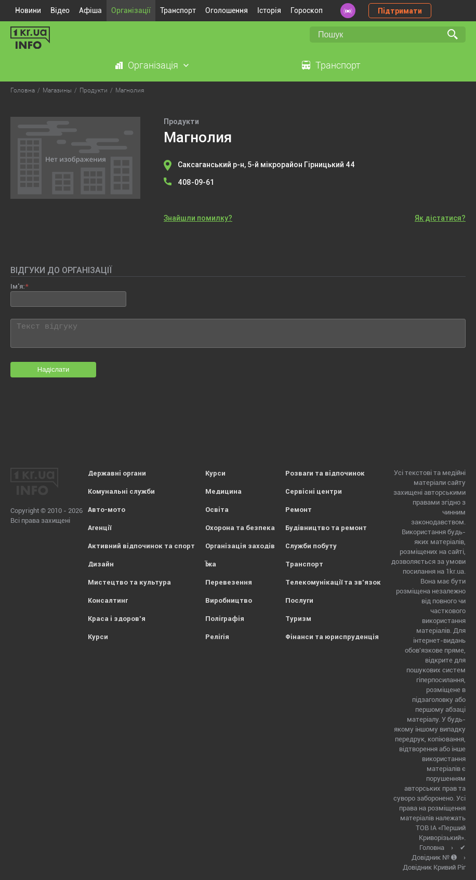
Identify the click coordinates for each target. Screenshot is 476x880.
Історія (269, 10)
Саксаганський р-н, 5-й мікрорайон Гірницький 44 (266, 164)
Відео (60, 10)
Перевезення (228, 582)
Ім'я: (17, 286)
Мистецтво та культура (129, 582)
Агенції (99, 528)
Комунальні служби (121, 491)
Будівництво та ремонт (326, 528)
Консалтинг (108, 600)
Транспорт (178, 10)
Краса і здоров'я (117, 618)
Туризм (298, 618)
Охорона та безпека (240, 528)
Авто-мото (106, 509)
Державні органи (117, 473)
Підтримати (400, 11)
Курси (98, 637)
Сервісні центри (313, 491)
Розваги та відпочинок (325, 473)
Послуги (299, 600)
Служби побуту (311, 546)
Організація (153, 65)
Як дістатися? (440, 218)
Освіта (217, 509)
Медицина (223, 491)
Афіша (90, 10)
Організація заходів (240, 546)
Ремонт (298, 509)
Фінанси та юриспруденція (332, 637)
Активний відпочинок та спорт (141, 546)
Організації (131, 10)
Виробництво (228, 600)
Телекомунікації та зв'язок (333, 582)
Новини (28, 10)
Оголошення (226, 10)
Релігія (217, 637)
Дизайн (101, 564)
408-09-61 (196, 182)
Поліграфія (224, 618)
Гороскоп (306, 10)
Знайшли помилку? (198, 218)
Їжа (210, 564)
